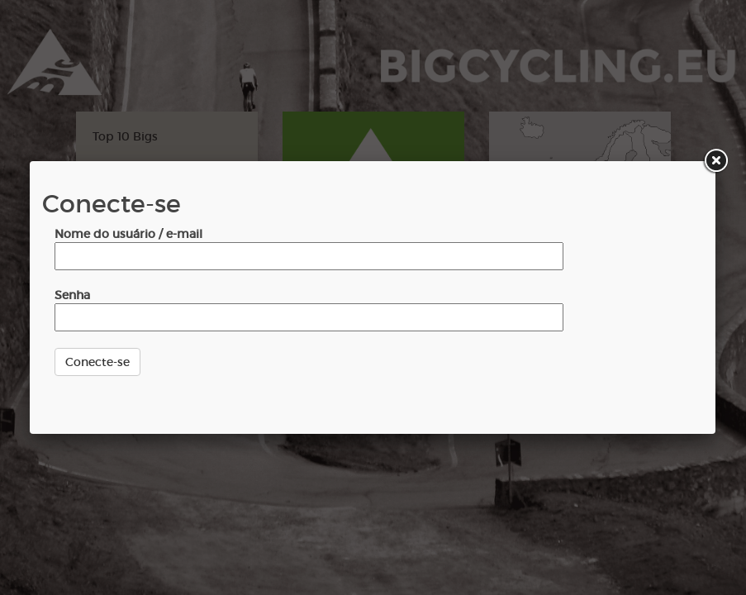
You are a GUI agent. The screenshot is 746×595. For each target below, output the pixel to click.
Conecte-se (97, 362)
